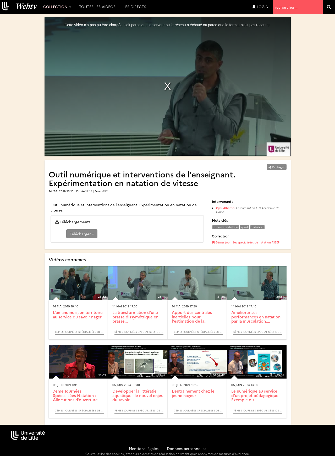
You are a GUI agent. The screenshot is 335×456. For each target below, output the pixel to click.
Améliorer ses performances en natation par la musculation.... (256, 317)
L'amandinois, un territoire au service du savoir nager (78, 314)
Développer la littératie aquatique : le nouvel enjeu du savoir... (137, 395)
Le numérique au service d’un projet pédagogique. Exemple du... (255, 395)
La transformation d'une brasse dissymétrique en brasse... (135, 317)
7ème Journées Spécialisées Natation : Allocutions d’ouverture (75, 395)
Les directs (134, 6)
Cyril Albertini (225, 208)
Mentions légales (143, 448)
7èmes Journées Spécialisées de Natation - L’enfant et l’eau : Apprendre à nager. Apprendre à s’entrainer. (79, 410)
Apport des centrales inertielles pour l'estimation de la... (192, 317)
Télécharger (82, 233)
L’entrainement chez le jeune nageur (193, 393)
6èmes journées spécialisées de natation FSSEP (245, 242)
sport (244, 227)
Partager (276, 167)
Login (260, 6)
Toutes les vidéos (97, 6)
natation (257, 227)
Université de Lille (225, 227)
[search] (329, 7)
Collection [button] (57, 6)
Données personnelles (186, 448)
